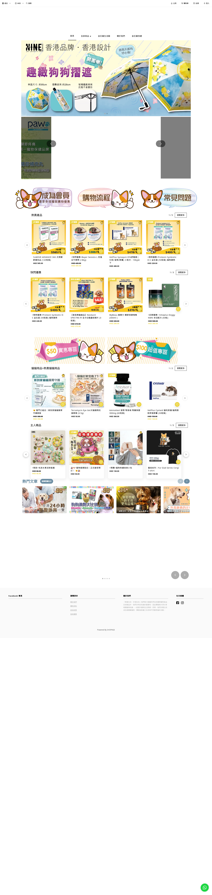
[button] (104, 102)
